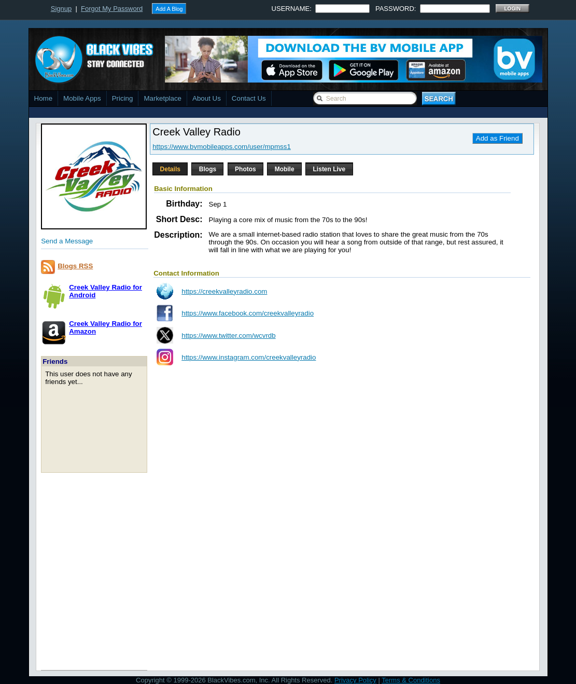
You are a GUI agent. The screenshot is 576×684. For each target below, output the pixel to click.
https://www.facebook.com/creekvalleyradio (247, 313)
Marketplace (162, 98)
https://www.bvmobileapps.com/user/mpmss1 (221, 147)
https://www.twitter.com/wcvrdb (228, 335)
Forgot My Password (112, 8)
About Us (206, 98)
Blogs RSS (75, 266)
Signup (61, 8)
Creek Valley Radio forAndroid (105, 291)
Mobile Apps (82, 98)
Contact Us (249, 98)
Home (43, 98)
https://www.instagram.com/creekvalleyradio (248, 357)
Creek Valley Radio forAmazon (105, 327)
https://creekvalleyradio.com (224, 291)
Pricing (122, 98)
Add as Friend (497, 138)
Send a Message (67, 241)
